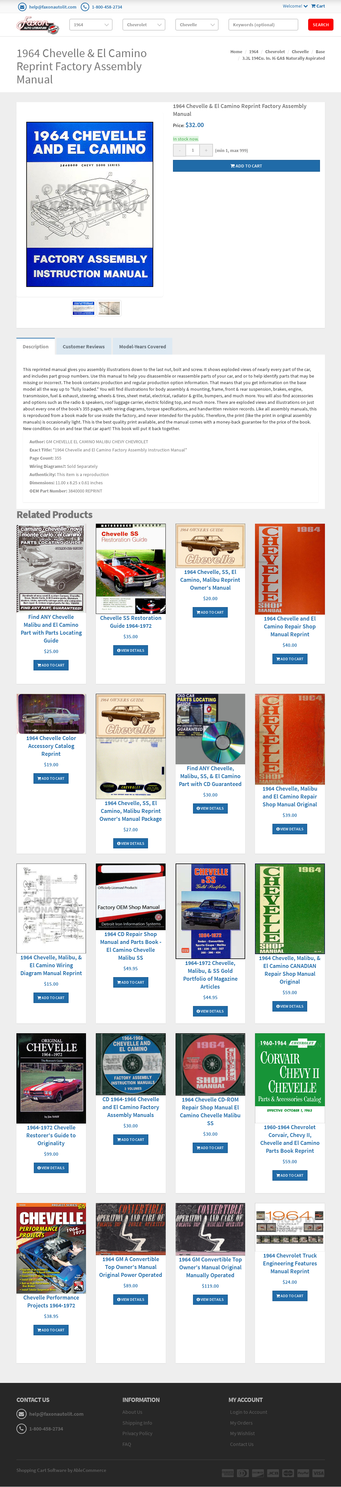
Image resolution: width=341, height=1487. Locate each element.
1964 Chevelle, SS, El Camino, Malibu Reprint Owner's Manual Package (130, 811)
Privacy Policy (137, 1434)
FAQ (126, 1444)
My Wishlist (242, 1434)
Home (236, 52)
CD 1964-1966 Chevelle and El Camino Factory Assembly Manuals (130, 1107)
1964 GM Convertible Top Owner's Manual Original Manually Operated (210, 1267)
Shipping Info (137, 1423)
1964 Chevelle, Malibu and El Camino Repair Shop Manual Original (290, 797)
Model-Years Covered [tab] (143, 346)
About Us (132, 1412)
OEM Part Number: (48, 491)
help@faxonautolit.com (52, 7)
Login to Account (248, 1412)
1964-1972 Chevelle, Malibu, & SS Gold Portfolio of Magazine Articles (210, 975)
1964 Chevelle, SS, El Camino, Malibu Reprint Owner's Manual (210, 580)
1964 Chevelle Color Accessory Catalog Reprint (51, 746)
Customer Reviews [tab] (85, 346)
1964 (253, 52)
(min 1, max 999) (230, 150)
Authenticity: (43, 475)
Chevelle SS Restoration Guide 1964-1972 (130, 622)
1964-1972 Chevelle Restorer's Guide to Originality (51, 1136)
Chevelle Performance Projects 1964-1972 (51, 1302)
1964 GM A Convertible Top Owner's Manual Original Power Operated (130, 1267)
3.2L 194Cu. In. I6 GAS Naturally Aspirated (283, 58)
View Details (130, 650)
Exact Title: (41, 450)
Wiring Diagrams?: (48, 467)
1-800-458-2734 (107, 7)
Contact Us (242, 1444)
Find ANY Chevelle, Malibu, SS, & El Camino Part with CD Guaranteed (210, 776)
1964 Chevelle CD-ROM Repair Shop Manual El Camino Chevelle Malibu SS (210, 1111)
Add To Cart (51, 665)
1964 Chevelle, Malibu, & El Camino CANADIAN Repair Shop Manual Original (290, 970)
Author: (37, 442)
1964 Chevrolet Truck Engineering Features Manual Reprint (290, 1264)
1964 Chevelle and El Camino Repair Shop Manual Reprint (290, 627)
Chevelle (300, 52)
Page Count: (41, 458)
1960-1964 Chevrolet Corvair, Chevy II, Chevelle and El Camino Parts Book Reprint (290, 1139)
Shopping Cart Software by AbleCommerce (61, 1470)
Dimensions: (42, 483)
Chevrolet (275, 52)
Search (321, 25)
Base (320, 52)
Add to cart (246, 166)
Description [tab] (36, 346)
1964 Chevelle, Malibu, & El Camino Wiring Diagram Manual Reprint (51, 965)
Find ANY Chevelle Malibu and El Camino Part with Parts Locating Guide (51, 629)
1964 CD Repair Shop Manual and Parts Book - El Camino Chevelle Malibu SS (130, 946)
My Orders (241, 1423)
